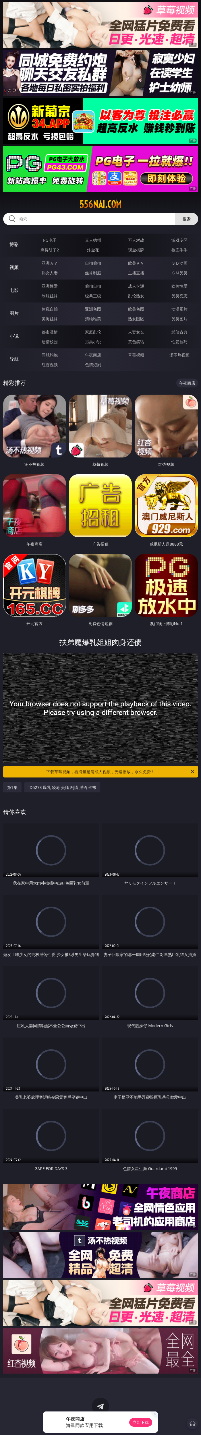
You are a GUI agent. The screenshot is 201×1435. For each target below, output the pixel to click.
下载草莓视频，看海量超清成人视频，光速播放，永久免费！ (120, 771)
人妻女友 (136, 332)
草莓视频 (136, 355)
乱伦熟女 (136, 295)
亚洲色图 (93, 309)
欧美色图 (136, 309)
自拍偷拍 (93, 263)
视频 (14, 267)
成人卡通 (136, 286)
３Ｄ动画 (179, 263)
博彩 (14, 244)
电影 (14, 290)
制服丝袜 (50, 295)
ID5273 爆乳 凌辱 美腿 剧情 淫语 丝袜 (62, 787)
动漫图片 (179, 309)
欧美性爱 (179, 286)
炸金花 (93, 250)
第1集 (12, 787)
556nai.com (100, 204)
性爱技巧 (179, 341)
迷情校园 (50, 341)
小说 (14, 336)
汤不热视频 (179, 355)
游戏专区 (179, 240)
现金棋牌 (136, 250)
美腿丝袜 (50, 318)
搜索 (187, 219)
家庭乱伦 (93, 332)
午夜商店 (93, 355)
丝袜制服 (93, 273)
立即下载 (141, 1422)
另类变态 (179, 295)
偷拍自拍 (93, 286)
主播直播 (136, 273)
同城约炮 (50, 355)
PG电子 (50, 240)
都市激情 (50, 332)
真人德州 (93, 240)
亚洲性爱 (50, 286)
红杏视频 (50, 364)
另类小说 (93, 341)
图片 (14, 313)
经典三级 (93, 295)
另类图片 (179, 318)
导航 (14, 359)
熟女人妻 (50, 273)
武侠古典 (179, 332)
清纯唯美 (93, 318)
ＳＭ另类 (179, 273)
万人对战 (136, 240)
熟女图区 (136, 318)
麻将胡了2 (49, 250)
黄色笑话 (136, 341)
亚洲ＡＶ (50, 263)
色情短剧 (93, 364)
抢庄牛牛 (179, 250)
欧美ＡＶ (136, 263)
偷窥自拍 (50, 309)
